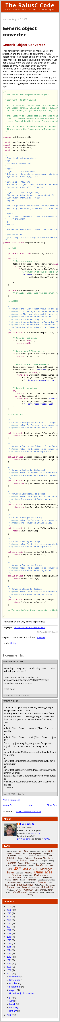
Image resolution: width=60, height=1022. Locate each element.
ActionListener (12, 851)
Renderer (31, 880)
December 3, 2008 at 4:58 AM (16, 695)
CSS (20, 856)
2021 (8, 926)
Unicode (35, 887)
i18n (14, 866)
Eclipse (24, 860)
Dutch (9, 860)
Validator (28, 889)
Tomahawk (50, 885)
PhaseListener (14, 877)
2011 (8, 960)
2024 (8, 916)
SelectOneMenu (15, 882)
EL (37, 861)
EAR (16, 861)
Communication (13, 853)
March (12, 1004)
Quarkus (8, 880)
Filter (27, 863)
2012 (8, 956)
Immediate (22, 866)
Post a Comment (11, 799)
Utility (13, 643)
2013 (8, 953)
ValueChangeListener (44, 890)
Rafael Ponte (10, 661)
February (13, 1007)
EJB (32, 860)
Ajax (26, 851)
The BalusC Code (30, 5)
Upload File (47, 887)
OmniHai (16, 875)
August (12, 990)
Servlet (41, 882)
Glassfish (42, 863)
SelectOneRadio (29, 883)
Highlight (50, 863)
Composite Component (31, 854)
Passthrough (27, 875)
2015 (8, 946)
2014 (8, 950)
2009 (8, 966)
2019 (8, 933)
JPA (10, 869)
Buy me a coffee (24, 839)
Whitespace (50, 892)
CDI (50, 851)
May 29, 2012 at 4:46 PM (14, 794)
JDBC (51, 865)
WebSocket (33, 892)
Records (22, 880)
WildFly (30, 895)
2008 (8, 970)
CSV (25, 856)
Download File (40, 858)
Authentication (35, 851)
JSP (35, 869)
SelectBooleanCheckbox (46, 880)
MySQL (28, 872)
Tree (18, 887)
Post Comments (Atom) (28, 811)
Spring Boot (10, 885)
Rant (15, 880)
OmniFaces (43, 872)
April (11, 1000)
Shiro (50, 883)
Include (31, 866)
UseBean (11, 890)
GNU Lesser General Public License (29, 627)
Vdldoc (8, 892)
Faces (20, 863)
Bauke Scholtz (27, 824)
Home (30, 805)
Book (44, 851)
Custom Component (37, 856)
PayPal (46, 839)
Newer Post (8, 805)
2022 (8, 923)
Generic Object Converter (23, 44)
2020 (8, 930)
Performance (41, 875)
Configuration (48, 854)
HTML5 (8, 866)
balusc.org (35, 833)
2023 (8, 919)
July (11, 997)
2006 (8, 1014)
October (13, 983)
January (13, 1010)
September (15, 986)
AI (20, 851)
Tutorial (26, 887)
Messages (19, 873)
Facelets (11, 863)
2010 (8, 963)
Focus (35, 863)
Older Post (52, 805)
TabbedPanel (39, 885)
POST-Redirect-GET (32, 878)
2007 (8, 973)
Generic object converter (21, 993)
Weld (42, 892)
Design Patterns (24, 858)
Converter (12, 856)
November (14, 979)
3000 (8, 906)
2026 (8, 909)
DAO (50, 856)
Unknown (8, 700)
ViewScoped (20, 892)
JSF (17, 868)
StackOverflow (25, 885)
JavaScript (41, 865)
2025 (8, 913)
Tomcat (11, 887)
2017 (8, 940)
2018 (8, 936)
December (14, 976)
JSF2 (27, 869)
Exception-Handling (47, 861)
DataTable (11, 858)
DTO (50, 858)
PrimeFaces (47, 878)
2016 (8, 943)
